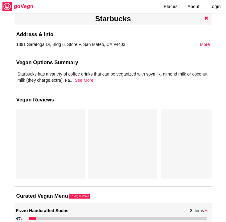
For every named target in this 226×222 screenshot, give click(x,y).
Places (171, 6)
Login (215, 6)
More (205, 44)
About (193, 6)
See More (197, 86)
